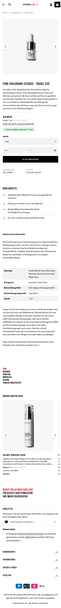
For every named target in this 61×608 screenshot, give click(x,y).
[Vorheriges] (6, 46)
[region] (30, 49)
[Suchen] (10, 4)
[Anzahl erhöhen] (55, 150)
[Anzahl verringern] (6, 150)
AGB (27, 537)
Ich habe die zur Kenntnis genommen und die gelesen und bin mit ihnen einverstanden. (31, 537)
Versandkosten (47, 595)
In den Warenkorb (30, 159)
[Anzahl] (30, 150)
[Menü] (3, 4)
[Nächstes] (55, 46)
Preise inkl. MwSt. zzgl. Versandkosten (18, 123)
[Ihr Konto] (51, 4)
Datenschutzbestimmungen (31, 534)
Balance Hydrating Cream (14, 455)
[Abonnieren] (55, 522)
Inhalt (5, 136)
